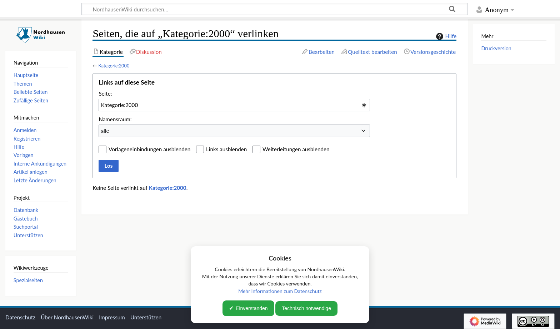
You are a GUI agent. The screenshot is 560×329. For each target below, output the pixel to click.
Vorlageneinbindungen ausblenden (149, 149)
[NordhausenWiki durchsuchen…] (275, 9)
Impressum (112, 317)
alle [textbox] (105, 130)
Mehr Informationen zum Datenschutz (280, 291)
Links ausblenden (226, 149)
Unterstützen (145, 317)
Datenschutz (20, 317)
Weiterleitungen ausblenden (295, 149)
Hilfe (445, 36)
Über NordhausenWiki (67, 317)
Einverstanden (252, 308)
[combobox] (234, 105)
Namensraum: (115, 119)
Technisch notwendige (306, 308)
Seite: (105, 93)
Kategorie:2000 (113, 66)
